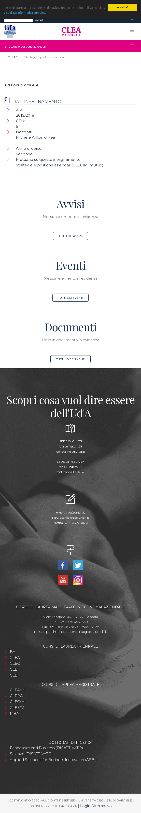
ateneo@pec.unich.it (74, 517)
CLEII (15, 675)
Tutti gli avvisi (71, 236)
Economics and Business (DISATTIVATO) (46, 747)
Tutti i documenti (70, 359)
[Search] (18, 19)
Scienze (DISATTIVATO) (31, 753)
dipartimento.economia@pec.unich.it (75, 631)
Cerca (39, 19)
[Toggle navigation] (132, 19)
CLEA (15, 657)
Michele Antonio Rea (35, 137)
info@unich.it (75, 512)
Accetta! (122, 7)
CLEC (15, 663)
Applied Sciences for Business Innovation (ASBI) (53, 759)
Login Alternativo (96, 805)
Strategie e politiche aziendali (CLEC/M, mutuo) (59, 165)
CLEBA (16, 695)
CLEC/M (17, 701)
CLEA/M (13, 57)
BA (12, 651)
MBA (14, 713)
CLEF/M (17, 707)
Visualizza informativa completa (25, 13)
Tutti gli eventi (70, 297)
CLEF (15, 669)
